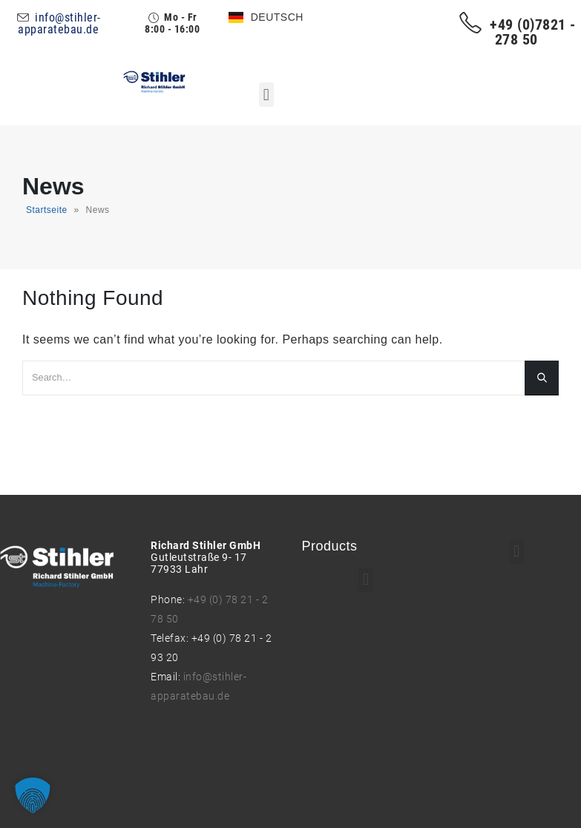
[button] (266, 94)
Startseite (47, 210)
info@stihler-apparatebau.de (59, 23)
